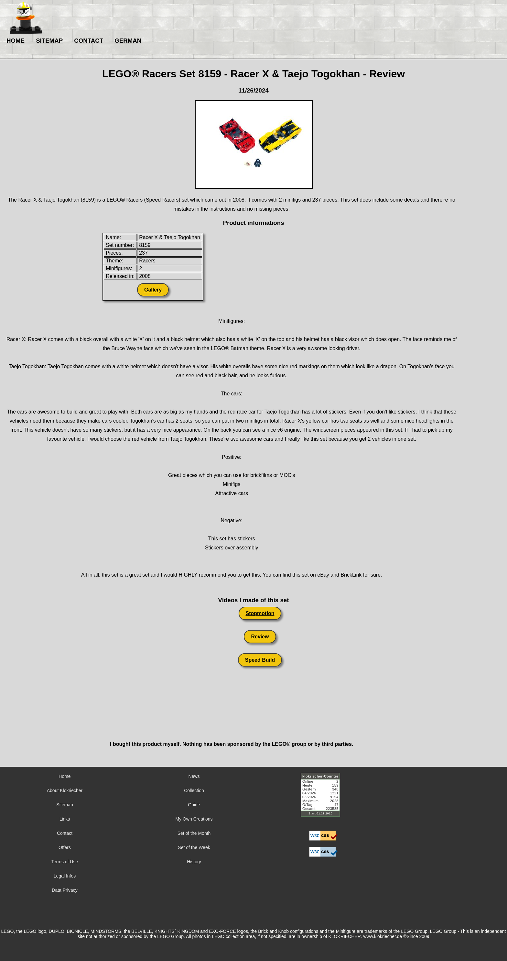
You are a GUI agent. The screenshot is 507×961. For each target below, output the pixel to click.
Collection (194, 790)
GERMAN (127, 40)
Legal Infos (65, 875)
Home (64, 776)
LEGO (407, 931)
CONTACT (88, 40)
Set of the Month (194, 833)
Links (64, 819)
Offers (65, 847)
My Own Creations (193, 819)
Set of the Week (194, 847)
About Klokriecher (65, 790)
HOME (15, 40)
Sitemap (64, 804)
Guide (194, 804)
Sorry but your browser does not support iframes (323, 798)
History (194, 861)
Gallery (153, 290)
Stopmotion (260, 613)
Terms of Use (64, 861)
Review (260, 636)
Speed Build (260, 660)
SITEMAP (49, 40)
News (194, 776)
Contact (64, 833)
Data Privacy (64, 890)
